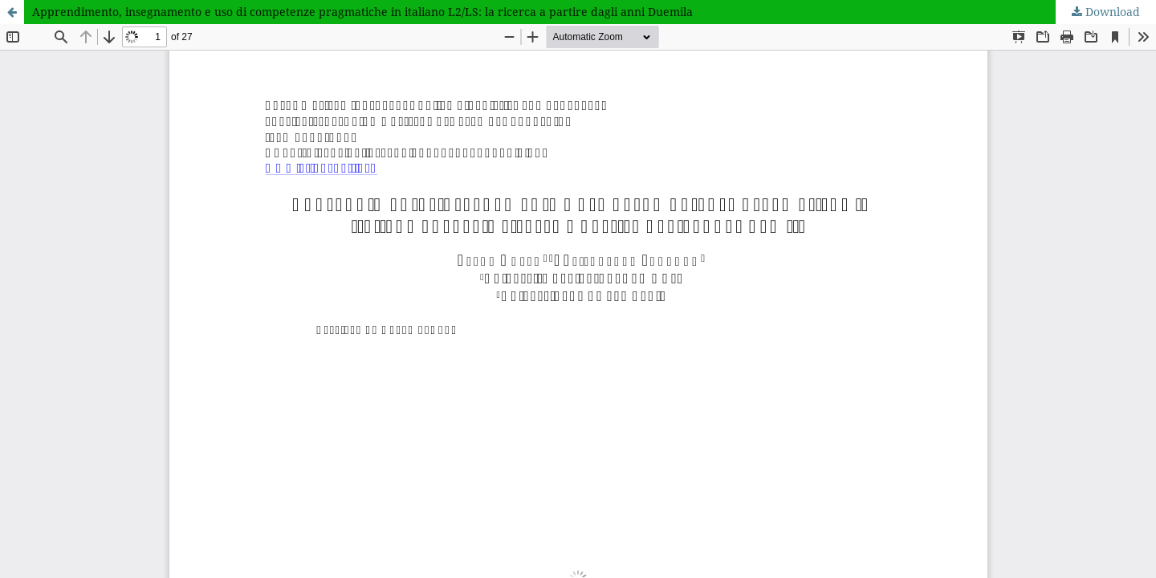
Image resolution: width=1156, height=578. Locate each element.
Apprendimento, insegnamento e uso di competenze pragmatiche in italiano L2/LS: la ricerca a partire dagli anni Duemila (362, 11)
